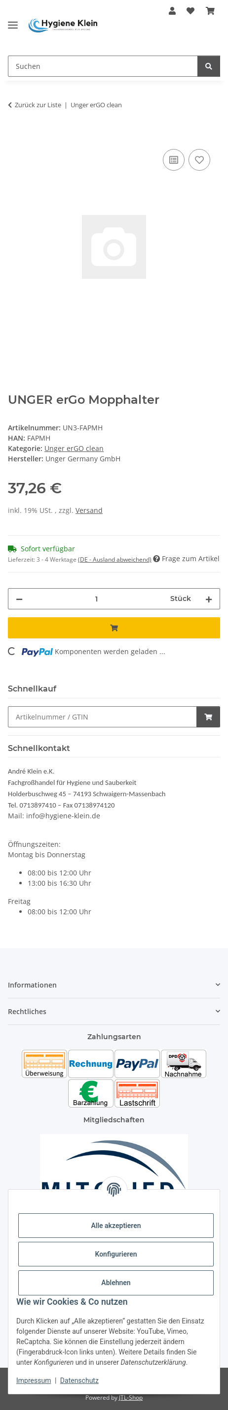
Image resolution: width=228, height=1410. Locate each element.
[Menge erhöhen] (209, 599)
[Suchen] (103, 66)
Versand (89, 510)
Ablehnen (115, 1283)
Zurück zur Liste (38, 104)
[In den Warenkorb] (16, 135)
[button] (172, 11)
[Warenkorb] (210, 11)
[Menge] (96, 599)
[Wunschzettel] (190, 11)
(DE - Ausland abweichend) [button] (115, 559)
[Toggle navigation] (13, 21)
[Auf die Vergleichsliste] (174, 160)
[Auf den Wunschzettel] (199, 160)
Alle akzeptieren (116, 1226)
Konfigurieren (116, 1254)
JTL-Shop (131, 1397)
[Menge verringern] (19, 599)
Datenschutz (79, 1380)
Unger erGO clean (74, 448)
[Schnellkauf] (102, 716)
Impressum (33, 1380)
